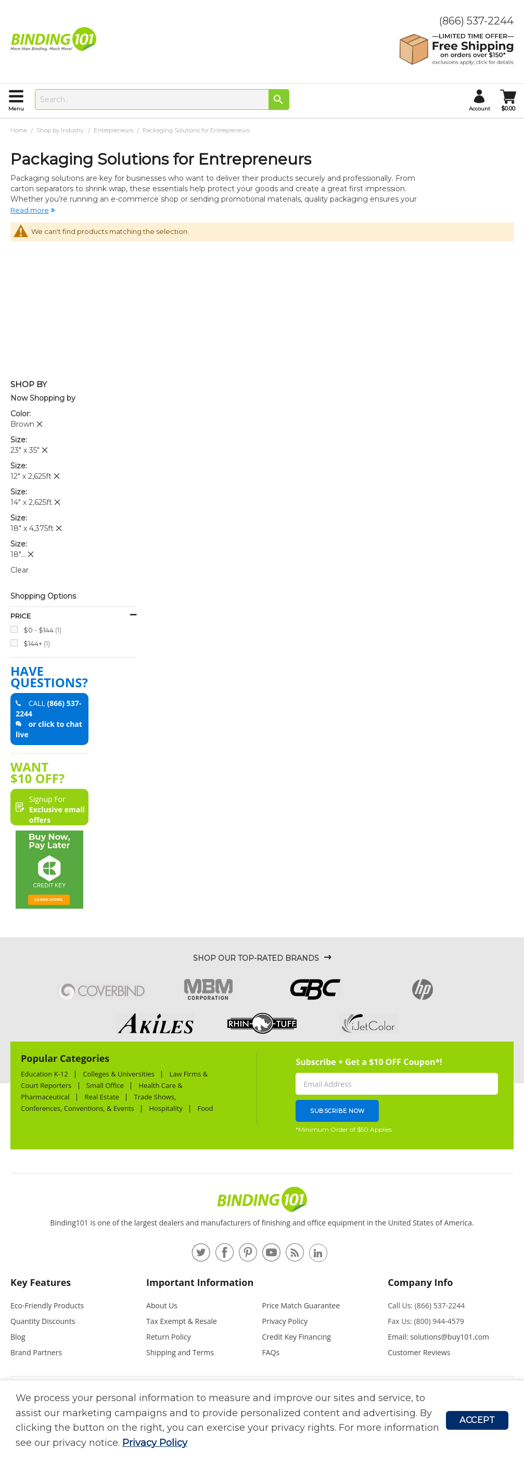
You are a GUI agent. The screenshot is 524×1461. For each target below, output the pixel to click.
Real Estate (101, 1096)
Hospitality (165, 1108)
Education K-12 (44, 1074)
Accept (477, 1420)
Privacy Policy (154, 1442)
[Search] (279, 99)
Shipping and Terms (180, 1352)
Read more (29, 210)
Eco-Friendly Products (47, 1305)
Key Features (40, 1282)
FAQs (271, 1352)
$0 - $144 (42, 629)
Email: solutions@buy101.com (438, 1337)
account (479, 108)
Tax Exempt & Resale (181, 1321)
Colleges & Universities (118, 1074)
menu (16, 108)
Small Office (105, 1085)
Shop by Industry (60, 130)
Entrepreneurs (114, 130)
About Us (161, 1305)
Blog (17, 1337)
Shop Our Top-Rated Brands (256, 958)
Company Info (420, 1282)
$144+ (36, 643)
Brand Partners (36, 1352)
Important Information (199, 1282)
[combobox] (162, 99)
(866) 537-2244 (476, 21)
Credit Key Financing (296, 1337)
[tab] (73, 1287)
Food (205, 1108)
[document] (231, 1421)
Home (19, 130)
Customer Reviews (419, 1352)
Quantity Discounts (42, 1321)
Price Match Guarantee (301, 1305)
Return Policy (168, 1337)
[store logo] (55, 39)
